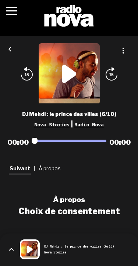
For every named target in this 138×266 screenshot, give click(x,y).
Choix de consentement (69, 211)
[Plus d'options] (123, 50)
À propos (69, 199)
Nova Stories (52, 124)
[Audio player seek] (69, 140)
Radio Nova (89, 124)
